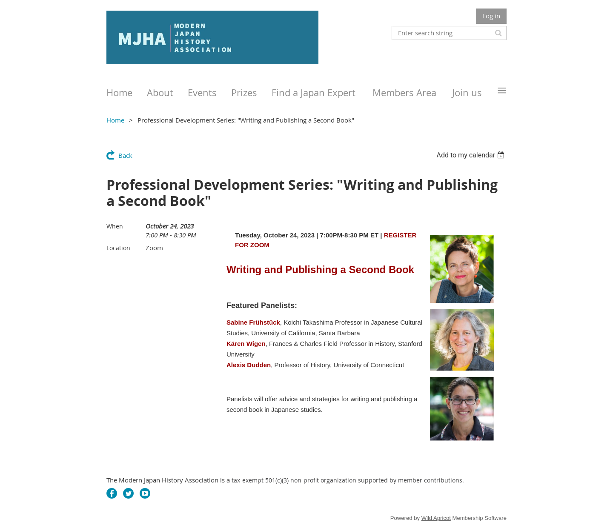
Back (125, 155)
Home (115, 120)
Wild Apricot (436, 518)
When (114, 226)
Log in (491, 15)
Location (118, 248)
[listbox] (471, 155)
